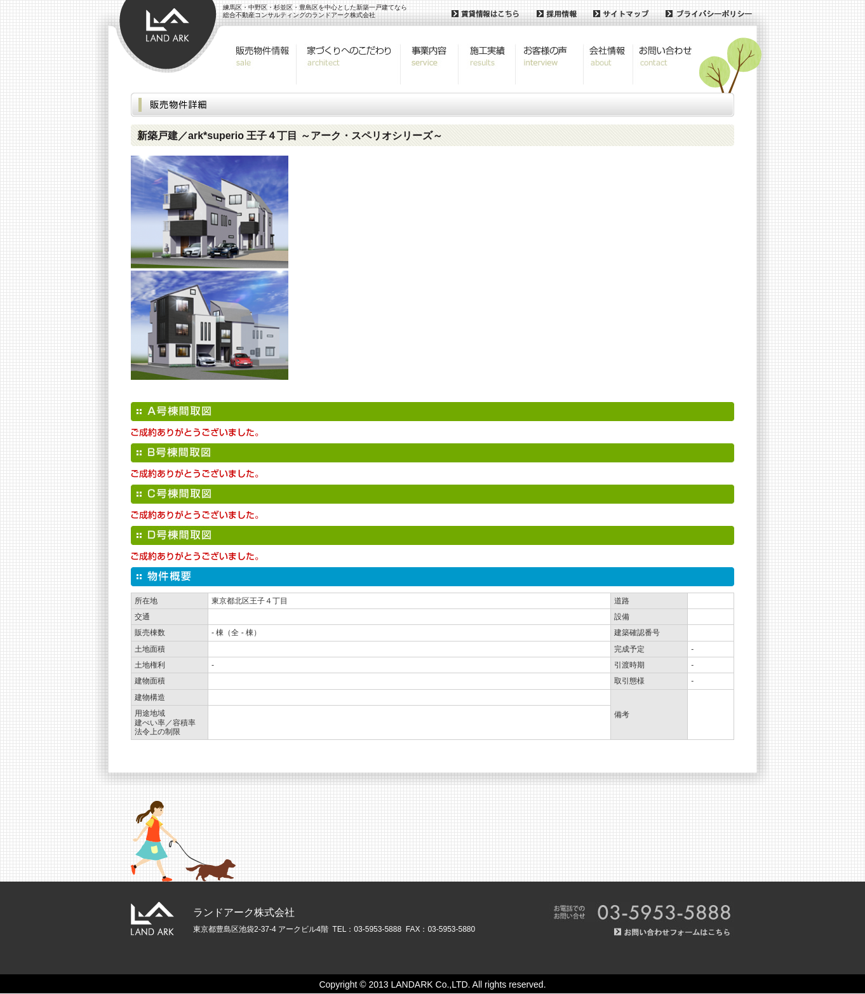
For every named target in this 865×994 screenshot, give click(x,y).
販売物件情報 (262, 64)
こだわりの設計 (348, 64)
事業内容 (430, 64)
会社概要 (608, 64)
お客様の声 (549, 64)
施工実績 (487, 64)
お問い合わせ (664, 64)
